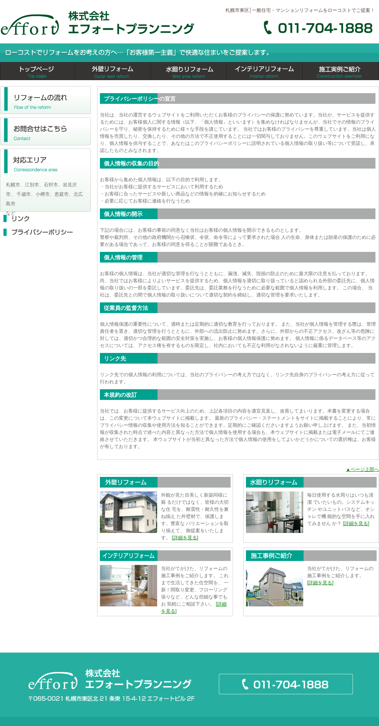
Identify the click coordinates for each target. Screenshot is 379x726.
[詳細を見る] (185, 537)
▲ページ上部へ (362, 469)
